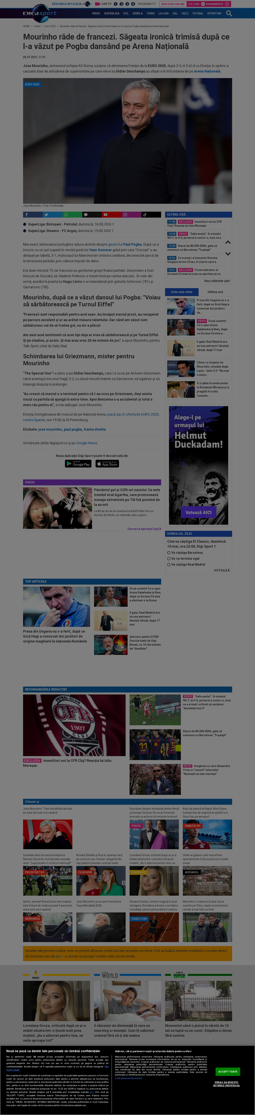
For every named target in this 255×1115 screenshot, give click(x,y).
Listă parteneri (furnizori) (128, 1078)
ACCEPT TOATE (227, 1071)
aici (92, 1092)
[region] (127, 1080)
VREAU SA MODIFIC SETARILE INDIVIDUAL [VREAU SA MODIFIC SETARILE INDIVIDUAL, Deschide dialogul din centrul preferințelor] (226, 1084)
